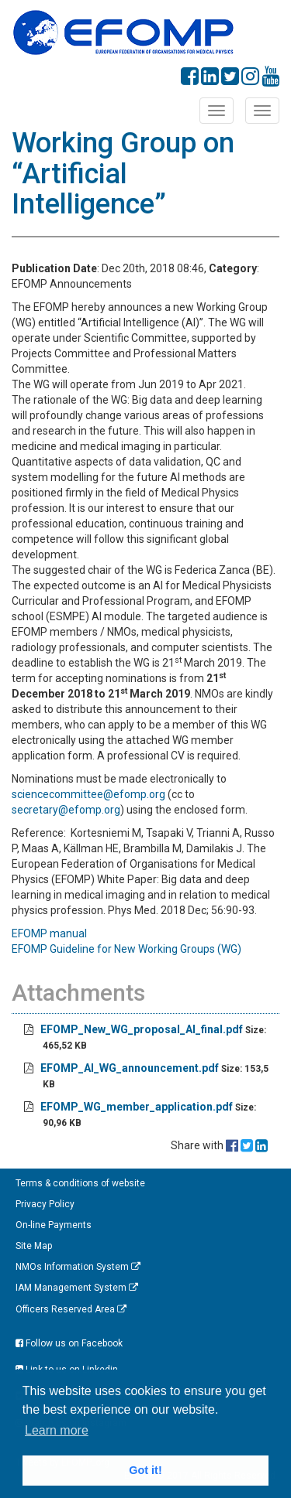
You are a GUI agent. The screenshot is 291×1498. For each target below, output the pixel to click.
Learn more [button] (56, 1430)
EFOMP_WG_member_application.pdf (136, 1106)
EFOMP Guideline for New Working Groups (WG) (126, 949)
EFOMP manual (50, 933)
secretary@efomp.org (66, 810)
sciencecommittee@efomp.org (88, 794)
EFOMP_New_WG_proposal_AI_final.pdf (141, 1029)
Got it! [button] (145, 1470)
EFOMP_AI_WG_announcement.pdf (129, 1068)
